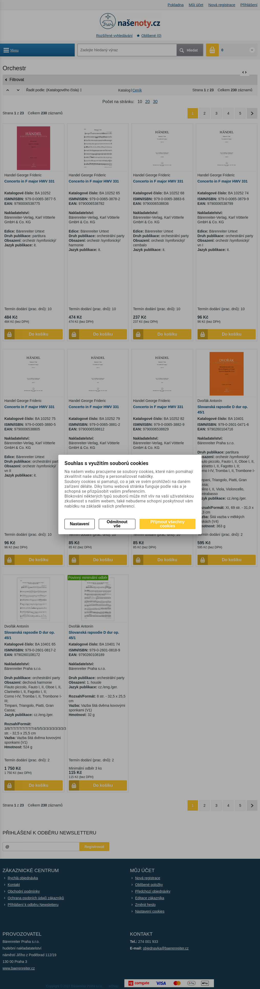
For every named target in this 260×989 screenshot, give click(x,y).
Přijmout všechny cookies (167, 524)
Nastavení (79, 524)
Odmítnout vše (117, 524)
